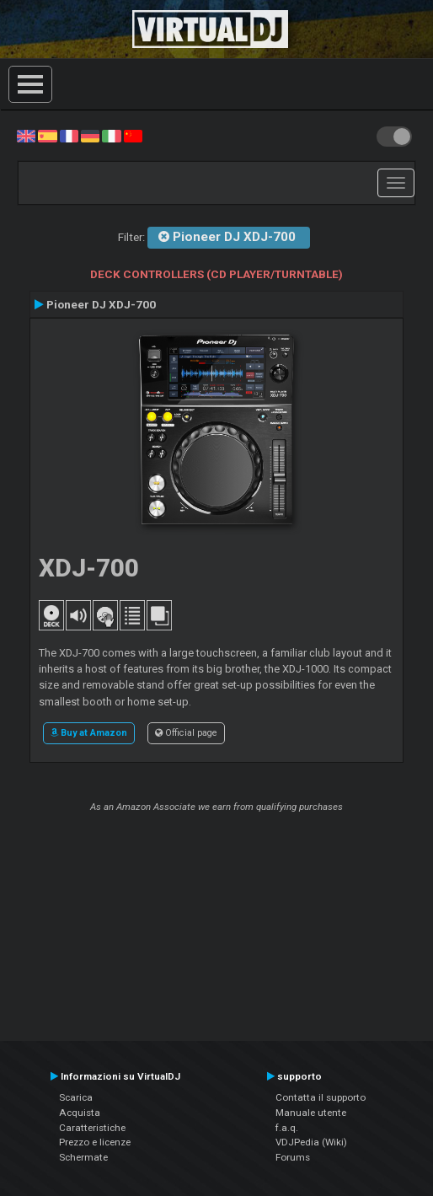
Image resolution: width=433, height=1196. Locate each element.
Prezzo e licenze (95, 1142)
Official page (186, 732)
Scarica (76, 1097)
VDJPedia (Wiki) (311, 1142)
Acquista (79, 1112)
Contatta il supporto (320, 1097)
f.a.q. (286, 1128)
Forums (292, 1157)
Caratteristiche (92, 1128)
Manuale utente (310, 1112)
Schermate (83, 1157)
